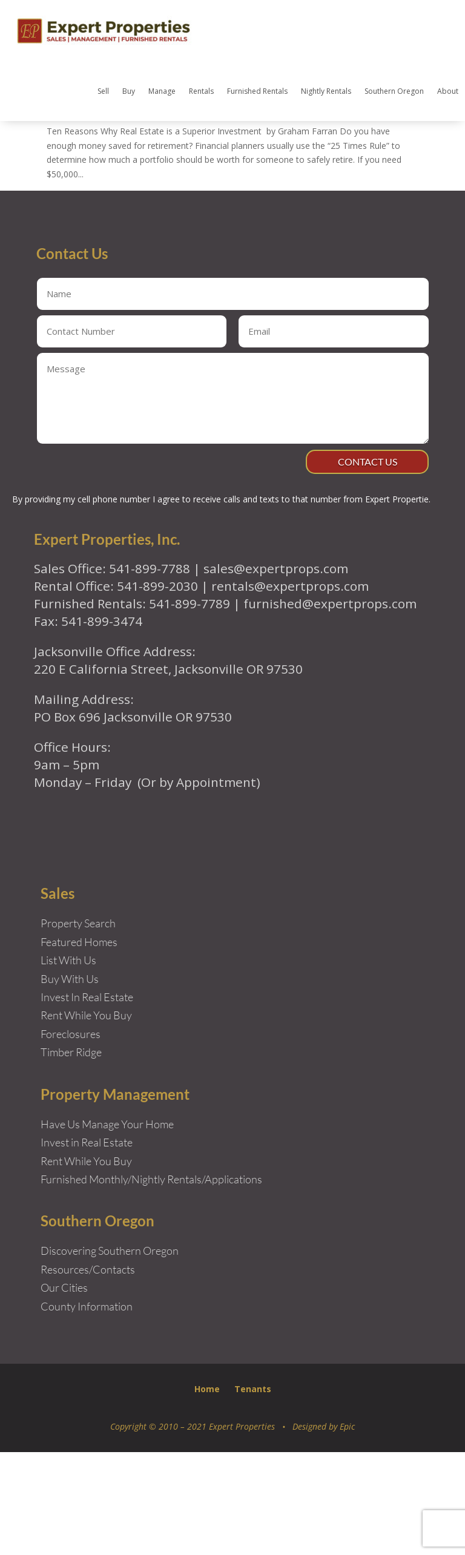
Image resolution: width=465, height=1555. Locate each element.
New (205, 200)
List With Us (68, 1063)
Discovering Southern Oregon (110, 1354)
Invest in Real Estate (87, 1245)
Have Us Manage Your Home (107, 1227)
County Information (87, 1409)
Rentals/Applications (214, 1282)
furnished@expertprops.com (330, 706)
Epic (347, 1529)
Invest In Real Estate (87, 1099)
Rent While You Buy (86, 1264)
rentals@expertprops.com (290, 688)
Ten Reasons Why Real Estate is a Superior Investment (200, 172)
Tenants (252, 1491)
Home (207, 1491)
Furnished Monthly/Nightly (103, 1282)
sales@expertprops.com (275, 671)
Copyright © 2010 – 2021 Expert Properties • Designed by (225, 1529)
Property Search (78, 1026)
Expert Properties (92, 200)
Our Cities (64, 1390)
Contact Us (362, 561)
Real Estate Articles (256, 200)
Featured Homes (79, 1044)
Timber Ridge (71, 1155)
